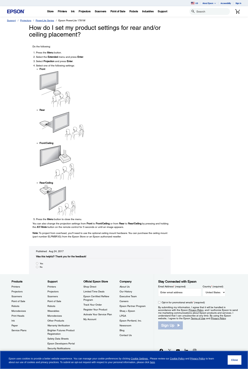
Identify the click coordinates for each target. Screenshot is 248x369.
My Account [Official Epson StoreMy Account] (89, 319)
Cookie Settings (140, 358)
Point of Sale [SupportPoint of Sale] (54, 301)
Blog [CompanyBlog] (122, 330)
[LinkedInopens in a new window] (186, 350)
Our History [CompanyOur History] (126, 291)
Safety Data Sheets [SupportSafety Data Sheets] (58, 338)
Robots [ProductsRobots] (15, 306)
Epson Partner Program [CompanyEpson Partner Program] (133, 306)
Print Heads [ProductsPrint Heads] (17, 315)
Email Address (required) (172, 286)
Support (11, 20)
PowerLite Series (45, 20)
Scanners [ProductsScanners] (16, 296)
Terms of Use (198, 318)
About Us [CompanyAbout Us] (125, 286)
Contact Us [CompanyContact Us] (126, 335)
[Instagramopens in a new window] (195, 350)
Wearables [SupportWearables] (53, 311)
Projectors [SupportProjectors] (53, 291)
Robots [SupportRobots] (51, 306)
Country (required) (213, 286)
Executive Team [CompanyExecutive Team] (128, 296)
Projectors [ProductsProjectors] (17, 291)
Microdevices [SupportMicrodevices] (54, 315)
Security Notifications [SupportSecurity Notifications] (58, 348)
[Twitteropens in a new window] (169, 350)
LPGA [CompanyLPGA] (123, 315)
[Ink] (73, 11)
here (152, 362)
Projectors (25, 20)
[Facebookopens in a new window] (161, 350)
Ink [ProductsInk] (13, 320)
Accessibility (226, 3)
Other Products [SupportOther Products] (55, 320)
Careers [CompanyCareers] (124, 301)
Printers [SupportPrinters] (51, 286)
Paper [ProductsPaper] (14, 325)
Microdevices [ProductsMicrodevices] (18, 311)
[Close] (234, 360)
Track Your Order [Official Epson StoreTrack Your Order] (92, 304)
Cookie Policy (177, 358)
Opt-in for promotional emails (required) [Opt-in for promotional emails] (183, 302)
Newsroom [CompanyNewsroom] (125, 325)
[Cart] (237, 11)
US (194, 3)
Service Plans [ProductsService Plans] (18, 330)
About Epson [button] (209, 3)
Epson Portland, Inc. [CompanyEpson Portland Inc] (131, 320)
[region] (124, 360)
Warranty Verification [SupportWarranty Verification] (58, 325)
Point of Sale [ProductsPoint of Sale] (18, 301)
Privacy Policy (196, 310)
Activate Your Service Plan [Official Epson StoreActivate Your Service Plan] (97, 314)
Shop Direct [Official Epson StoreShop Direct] (89, 286)
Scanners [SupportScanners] (52, 296)
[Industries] (148, 11)
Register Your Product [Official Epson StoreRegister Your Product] (95, 309)
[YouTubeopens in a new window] (178, 350)
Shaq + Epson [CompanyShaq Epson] (127, 311)
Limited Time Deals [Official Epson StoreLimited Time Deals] (93, 291)
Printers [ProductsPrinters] (15, 286)
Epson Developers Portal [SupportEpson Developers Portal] (61, 343)
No (41, 267)
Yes (41, 263)
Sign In (238, 3)
